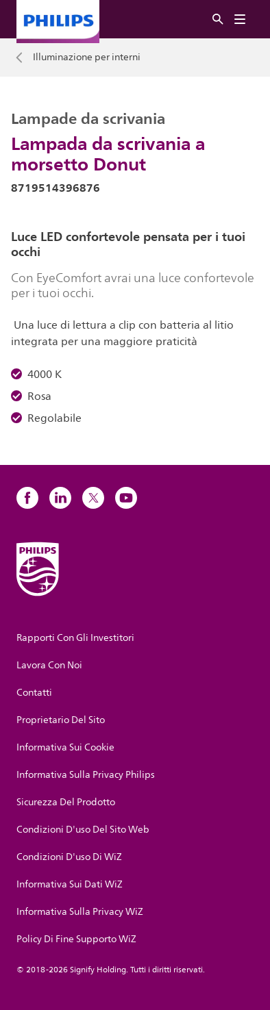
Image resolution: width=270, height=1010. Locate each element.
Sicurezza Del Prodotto (65, 802)
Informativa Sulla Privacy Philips (85, 775)
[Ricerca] (218, 19)
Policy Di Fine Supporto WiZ (76, 939)
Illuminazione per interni (86, 57)
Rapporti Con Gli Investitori (75, 638)
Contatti (34, 692)
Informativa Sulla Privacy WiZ (79, 912)
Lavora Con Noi (49, 665)
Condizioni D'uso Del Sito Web (82, 829)
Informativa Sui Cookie (65, 747)
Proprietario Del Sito (60, 720)
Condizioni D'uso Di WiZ (69, 857)
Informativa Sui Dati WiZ (69, 884)
